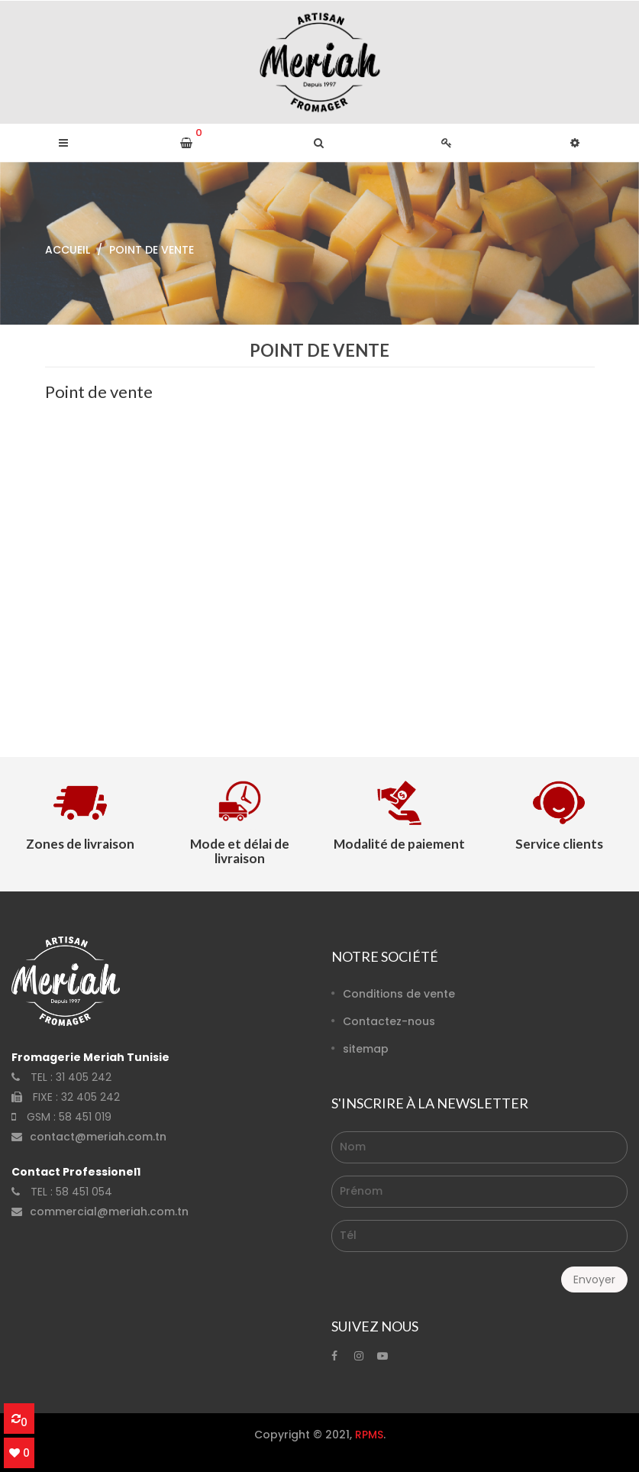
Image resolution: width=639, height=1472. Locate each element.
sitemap (366, 1048)
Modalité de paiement (399, 844)
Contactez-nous (389, 1021)
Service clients (559, 844)
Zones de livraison (80, 844)
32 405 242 (90, 1097)
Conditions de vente (399, 993)
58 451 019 (85, 1116)
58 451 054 (84, 1191)
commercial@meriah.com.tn (109, 1211)
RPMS (369, 1434)
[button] (319, 143)
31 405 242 (83, 1077)
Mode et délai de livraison (239, 851)
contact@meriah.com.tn (98, 1136)
